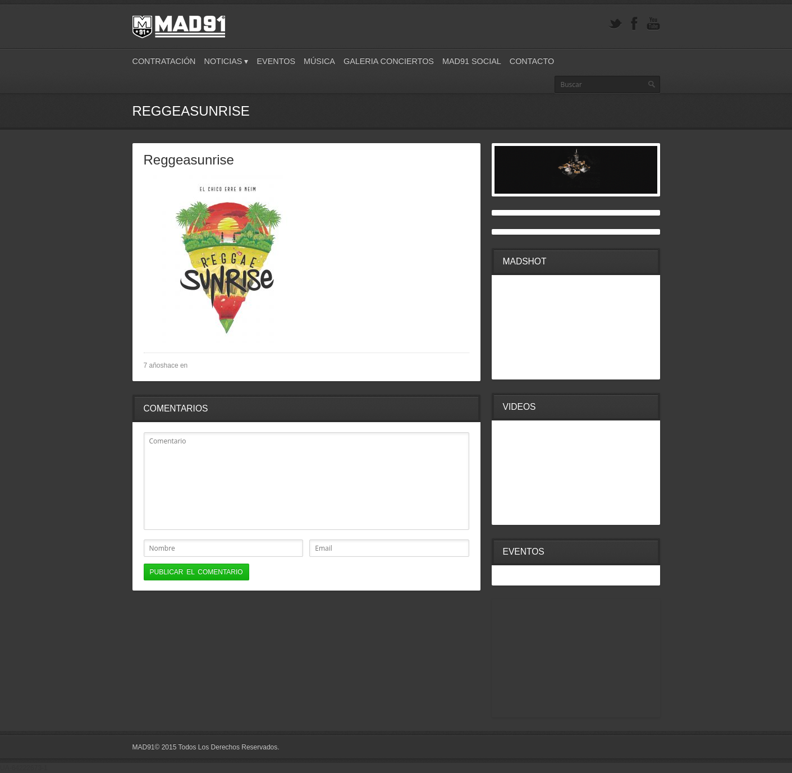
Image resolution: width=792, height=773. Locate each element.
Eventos (276, 61)
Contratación (164, 61)
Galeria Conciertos (389, 61)
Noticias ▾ (226, 61)
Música (319, 61)
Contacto (532, 61)
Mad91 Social (471, 61)
